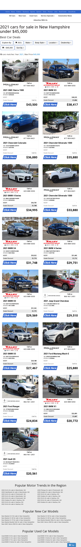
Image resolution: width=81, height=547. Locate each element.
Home (8, 12)
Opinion (39, 12)
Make (28, 43)
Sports (32, 12)
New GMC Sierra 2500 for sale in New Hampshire (17, 524)
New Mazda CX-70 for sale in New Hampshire (16, 520)
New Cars (22, 16)
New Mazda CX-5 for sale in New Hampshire (16, 516)
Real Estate (63, 12)
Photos (50, 12)
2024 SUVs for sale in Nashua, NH (48, 498)
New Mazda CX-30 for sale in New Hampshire (16, 518)
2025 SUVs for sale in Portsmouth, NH (14, 494)
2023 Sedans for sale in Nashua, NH (48, 502)
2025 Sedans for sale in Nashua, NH (48, 496)
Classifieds (71, 12)
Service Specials (48, 16)
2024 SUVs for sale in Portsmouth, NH (14, 498)
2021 (18, 43)
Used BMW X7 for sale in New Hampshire (15, 540)
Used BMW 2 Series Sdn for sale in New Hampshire (53, 542)
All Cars (12, 16)
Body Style (40, 43)
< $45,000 (7, 48)
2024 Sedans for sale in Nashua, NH (13, 500)
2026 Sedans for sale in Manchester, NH (50, 492)
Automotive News (65, 16)
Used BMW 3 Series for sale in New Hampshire (52, 538)
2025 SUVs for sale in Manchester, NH (14, 496)
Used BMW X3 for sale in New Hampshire (15, 536)
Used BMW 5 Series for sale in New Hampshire (16, 542)
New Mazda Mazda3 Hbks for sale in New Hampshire (54, 520)
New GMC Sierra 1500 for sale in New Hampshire (53, 522)
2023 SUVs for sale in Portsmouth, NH (49, 500)
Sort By (20, 48)
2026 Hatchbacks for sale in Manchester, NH (15, 492)
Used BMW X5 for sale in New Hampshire (50, 536)
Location (53, 43)
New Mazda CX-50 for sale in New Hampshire (51, 516)
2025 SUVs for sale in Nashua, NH (48, 494)
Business (26, 12)
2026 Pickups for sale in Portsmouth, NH (50, 490)
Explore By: (7, 43)
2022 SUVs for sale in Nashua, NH (12, 504)
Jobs (56, 12)
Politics (18, 12)
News (13, 12)
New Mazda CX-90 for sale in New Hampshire (51, 518)
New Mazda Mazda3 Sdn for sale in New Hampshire (18, 522)
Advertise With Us (40, 20)
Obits (45, 12)
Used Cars (33, 16)
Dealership (66, 43)
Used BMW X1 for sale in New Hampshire (15, 538)
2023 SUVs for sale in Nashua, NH (12, 502)
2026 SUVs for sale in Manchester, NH (14, 490)
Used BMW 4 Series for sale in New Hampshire (52, 540)
